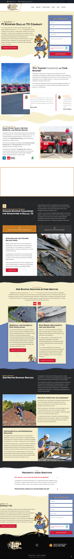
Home (32, 7)
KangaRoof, (19, 29)
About (53, 7)
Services (38, 7)
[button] (37, 477)
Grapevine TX (12, 1)
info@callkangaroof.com (26, 1)
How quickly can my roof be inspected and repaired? (32, 477)
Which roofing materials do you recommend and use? (32, 489)
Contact (63, 7)
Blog (58, 7)
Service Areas (46, 7)
